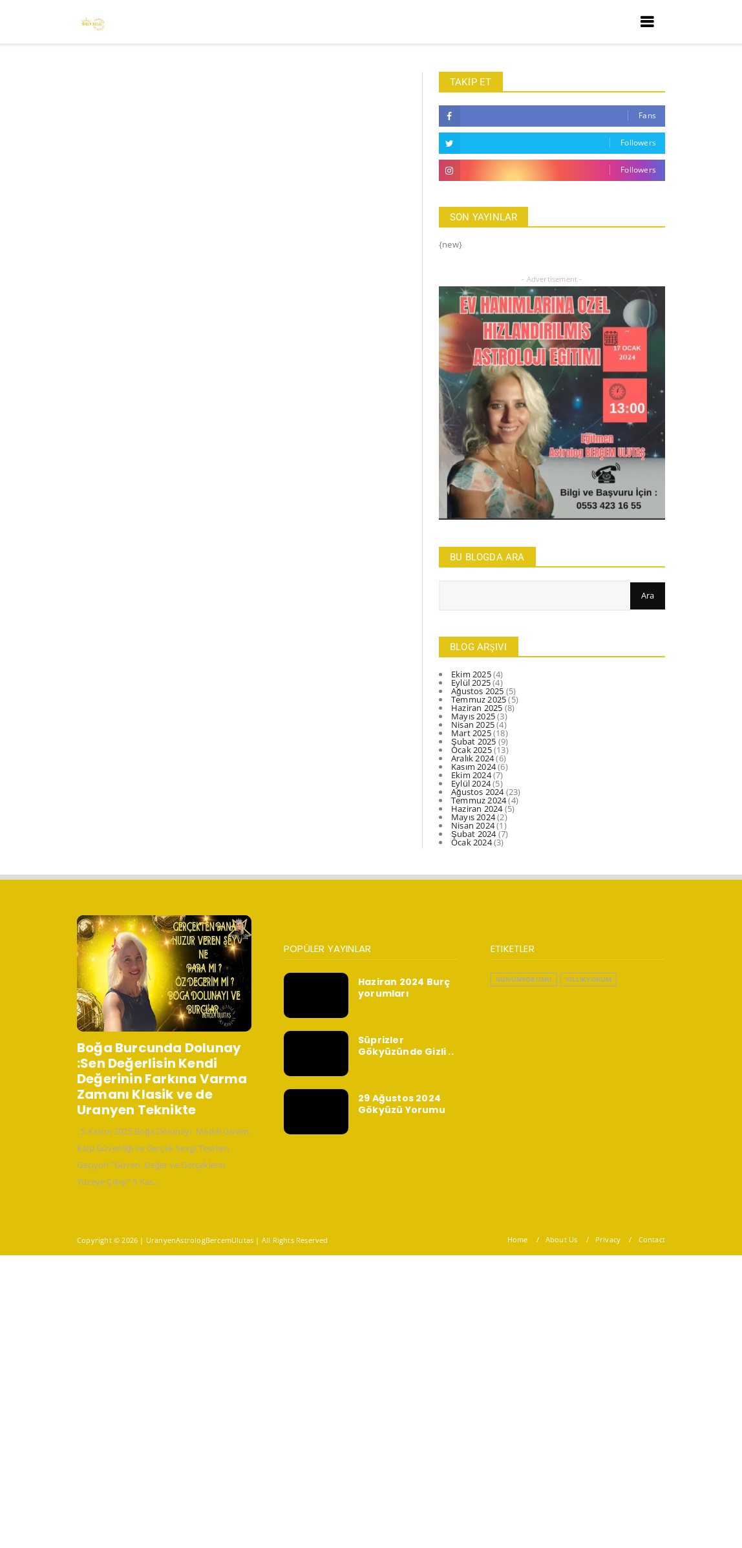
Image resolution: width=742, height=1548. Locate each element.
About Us (562, 1239)
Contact (652, 1239)
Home (517, 1239)
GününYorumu (524, 979)
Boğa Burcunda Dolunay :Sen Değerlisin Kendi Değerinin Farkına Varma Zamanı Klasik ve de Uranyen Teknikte (162, 1079)
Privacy (607, 1239)
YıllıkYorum (588, 979)
